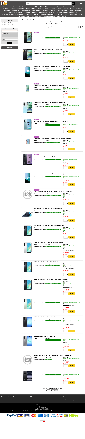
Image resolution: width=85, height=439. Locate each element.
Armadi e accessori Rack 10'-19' (17, 18)
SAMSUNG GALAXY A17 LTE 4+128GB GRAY (45, 345)
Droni (47, 21)
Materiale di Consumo (52, 7)
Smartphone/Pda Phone (7, 31)
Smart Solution (24, 7)
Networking (80, 13)
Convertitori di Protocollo (70, 15)
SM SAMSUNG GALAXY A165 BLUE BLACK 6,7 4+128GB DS (49, 235)
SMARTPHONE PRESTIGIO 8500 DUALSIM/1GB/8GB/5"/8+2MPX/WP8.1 (53, 365)
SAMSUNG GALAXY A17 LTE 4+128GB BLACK (45, 326)
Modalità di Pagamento (64, 408)
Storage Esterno (69, 13)
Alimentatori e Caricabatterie (53, 15)
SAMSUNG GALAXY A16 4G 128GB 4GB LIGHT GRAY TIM (48, 252)
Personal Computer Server (22, 13)
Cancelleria (14, 7)
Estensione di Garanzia (41, 24)
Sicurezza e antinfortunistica (59, 21)
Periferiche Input (57, 13)
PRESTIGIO (48, 367)
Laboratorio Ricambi (21, 15)
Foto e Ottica (22, 10)
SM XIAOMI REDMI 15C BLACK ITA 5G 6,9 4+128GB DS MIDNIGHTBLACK (53, 165)
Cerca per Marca (10, 46)
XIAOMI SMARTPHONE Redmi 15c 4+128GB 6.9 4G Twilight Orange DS (52, 147)
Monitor (11, 15)
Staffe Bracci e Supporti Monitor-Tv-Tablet (39, 18)
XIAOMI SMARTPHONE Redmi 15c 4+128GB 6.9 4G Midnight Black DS (52, 75)
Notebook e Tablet (51, 10)
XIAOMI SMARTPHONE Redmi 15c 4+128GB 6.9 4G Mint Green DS (51, 130)
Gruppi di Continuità (7, 13)
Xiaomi (47, 44)
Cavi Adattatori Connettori (9, 21)
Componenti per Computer (36, 10)
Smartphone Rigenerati (7, 33)
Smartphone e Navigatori (26, 21)
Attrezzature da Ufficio (37, 7)
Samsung (47, 219)
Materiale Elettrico (27, 24)
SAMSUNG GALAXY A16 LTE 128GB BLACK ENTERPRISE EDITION (51, 289)
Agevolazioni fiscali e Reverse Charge (67, 410)
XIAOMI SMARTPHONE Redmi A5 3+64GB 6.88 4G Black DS (49, 42)
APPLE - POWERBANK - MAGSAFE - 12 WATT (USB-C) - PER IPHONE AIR (53, 200)
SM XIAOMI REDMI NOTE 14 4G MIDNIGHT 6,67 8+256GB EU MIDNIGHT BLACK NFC (56, 381)
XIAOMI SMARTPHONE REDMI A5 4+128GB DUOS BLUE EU (49, 111)
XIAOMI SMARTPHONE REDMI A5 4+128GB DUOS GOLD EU (49, 94)
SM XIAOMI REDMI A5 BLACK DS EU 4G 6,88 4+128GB (48, 58)
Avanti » (56, 32)
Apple (46, 202)
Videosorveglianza (11, 10)
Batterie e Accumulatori (36, 15)
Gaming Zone (39, 21)
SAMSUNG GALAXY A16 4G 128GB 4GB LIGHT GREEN (48, 308)
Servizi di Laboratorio (56, 24)
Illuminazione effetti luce (76, 21)
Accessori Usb (46, 13)
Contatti (32, 408)
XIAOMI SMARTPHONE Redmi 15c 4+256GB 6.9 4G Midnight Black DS (52, 182)
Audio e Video (64, 7)
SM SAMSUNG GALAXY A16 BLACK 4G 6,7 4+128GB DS (48, 218)
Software (76, 10)
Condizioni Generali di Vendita (9, 408)
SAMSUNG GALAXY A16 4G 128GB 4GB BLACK (46, 271)
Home (6, 7)
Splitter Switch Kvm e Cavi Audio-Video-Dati (64, 18)
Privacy (3, 410)
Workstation (36, 13)
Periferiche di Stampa (65, 10)
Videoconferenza (76, 7)
